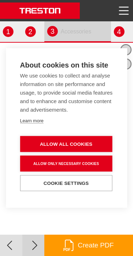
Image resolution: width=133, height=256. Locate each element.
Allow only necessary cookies (66, 163)
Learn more (31, 120)
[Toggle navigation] (124, 10)
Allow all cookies (66, 144)
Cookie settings (66, 183)
